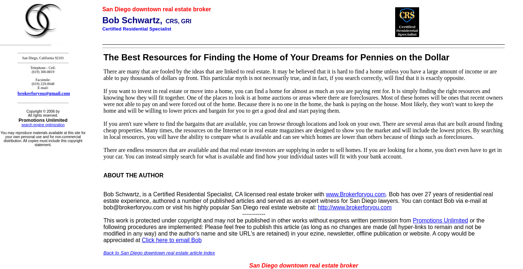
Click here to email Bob (172, 240)
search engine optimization (43, 125)
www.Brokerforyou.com (356, 194)
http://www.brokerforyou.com (355, 207)
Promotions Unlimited (440, 220)
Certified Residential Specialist (136, 29)
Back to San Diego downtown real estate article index (159, 253)
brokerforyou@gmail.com (43, 93)
